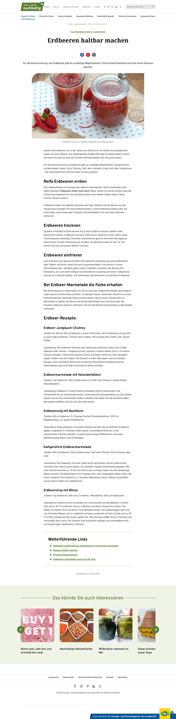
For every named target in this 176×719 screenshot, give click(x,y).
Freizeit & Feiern (46, 16)
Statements (86, 7)
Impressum (53, 677)
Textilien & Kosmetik (127, 16)
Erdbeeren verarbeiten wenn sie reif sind (74, 559)
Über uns (56, 7)
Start (70, 24)
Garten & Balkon (65, 16)
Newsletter (123, 677)
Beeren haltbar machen (65, 550)
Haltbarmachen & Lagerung (88, 32)
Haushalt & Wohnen (84, 16)
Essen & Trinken (28, 16)
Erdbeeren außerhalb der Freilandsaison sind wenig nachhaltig (85, 545)
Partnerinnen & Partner (71, 7)
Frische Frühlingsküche (65, 554)
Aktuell (46, 7)
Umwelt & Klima (148, 16)
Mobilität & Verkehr (105, 16)
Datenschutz (68, 677)
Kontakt (97, 7)
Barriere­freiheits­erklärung (90, 677)
